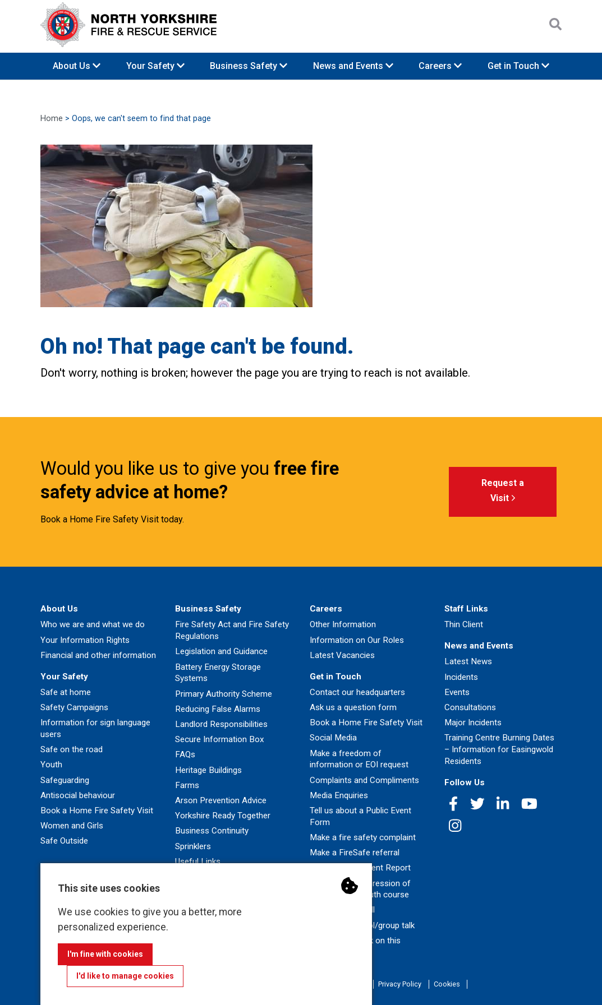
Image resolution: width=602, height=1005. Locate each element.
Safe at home (65, 692)
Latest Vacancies (342, 655)
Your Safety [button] (155, 66)
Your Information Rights (85, 640)
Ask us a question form (353, 707)
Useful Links (197, 861)
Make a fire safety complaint (363, 837)
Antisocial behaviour (77, 795)
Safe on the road (71, 749)
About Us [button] (76, 66)
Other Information (343, 624)
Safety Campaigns (74, 707)
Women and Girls (71, 826)
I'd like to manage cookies (125, 975)
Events (457, 692)
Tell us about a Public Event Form (360, 816)
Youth (51, 764)
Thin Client (463, 624)
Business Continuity (212, 831)
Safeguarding (64, 780)
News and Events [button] (353, 66)
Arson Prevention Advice (220, 800)
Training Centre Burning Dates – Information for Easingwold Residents (499, 749)
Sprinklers (193, 846)
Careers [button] (440, 66)
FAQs (185, 754)
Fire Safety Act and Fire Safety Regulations (232, 630)
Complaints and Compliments (364, 780)
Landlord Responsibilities (221, 724)
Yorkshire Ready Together (222, 816)
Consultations (470, 707)
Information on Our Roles (357, 640)
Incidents (461, 677)
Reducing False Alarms (217, 709)
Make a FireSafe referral (354, 852)
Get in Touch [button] (518, 66)
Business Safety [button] (248, 66)
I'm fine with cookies (105, 954)
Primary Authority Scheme (223, 694)
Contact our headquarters (357, 692)
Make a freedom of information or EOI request (359, 759)
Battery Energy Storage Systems (218, 673)
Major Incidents (473, 722)
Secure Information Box (219, 739)
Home (51, 118)
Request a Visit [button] (502, 492)
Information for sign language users (95, 728)
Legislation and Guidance (221, 651)
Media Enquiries (339, 795)
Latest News (468, 661)
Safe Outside (64, 841)
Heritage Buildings (208, 770)
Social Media (333, 738)
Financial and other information (98, 655)
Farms (187, 785)
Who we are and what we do (92, 624)
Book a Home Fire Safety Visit (96, 810)
